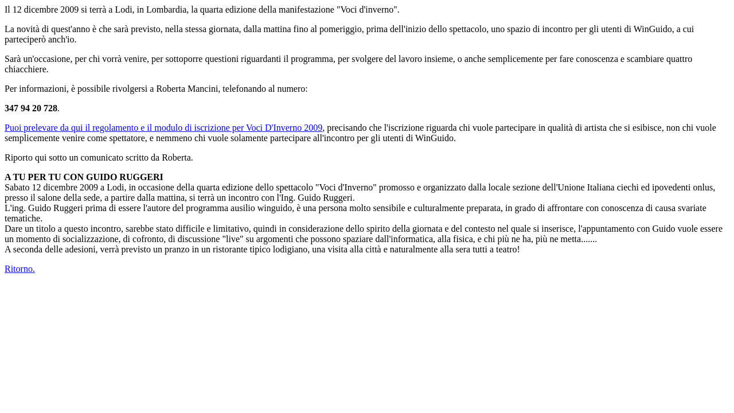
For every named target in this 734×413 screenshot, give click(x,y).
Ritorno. (20, 269)
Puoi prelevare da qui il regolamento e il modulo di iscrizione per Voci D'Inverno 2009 (163, 128)
